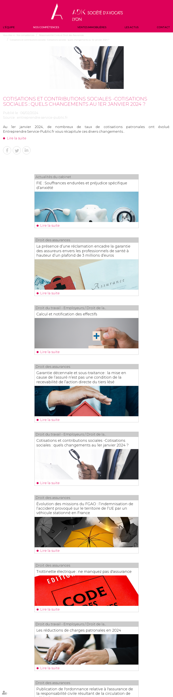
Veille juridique (95, 678)
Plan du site (136, 678)
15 (81, 550)
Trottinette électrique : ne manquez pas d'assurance (43, 414)
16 (87, 550)
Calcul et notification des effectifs (41, 262)
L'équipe (9, 27)
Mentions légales (153, 678)
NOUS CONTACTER (146, 661)
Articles (112, 686)
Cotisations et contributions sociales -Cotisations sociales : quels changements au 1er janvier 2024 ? (59, 39)
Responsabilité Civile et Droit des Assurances (61, 35)
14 (76, 550)
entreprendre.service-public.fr (42, 118)
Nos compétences (46, 27)
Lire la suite (16, 138)
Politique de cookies (96, 686)
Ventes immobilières (91, 27)
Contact (163, 27)
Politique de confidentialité (69, 686)
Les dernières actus (86, 575)
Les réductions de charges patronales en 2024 (118, 414)
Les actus (131, 27)
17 (92, 550)
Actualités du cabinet (116, 678)
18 (98, 550)
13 (71, 550)
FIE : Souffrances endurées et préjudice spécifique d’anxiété (38, 185)
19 (103, 550)
